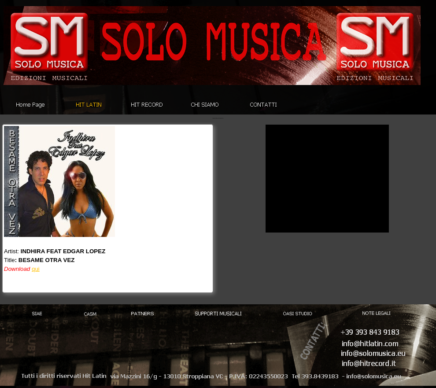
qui (36, 269)
